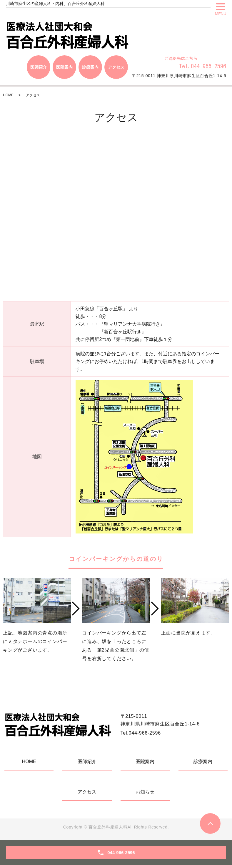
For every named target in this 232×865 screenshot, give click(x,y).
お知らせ (145, 791)
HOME (8, 95)
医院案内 (145, 761)
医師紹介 (87, 761)
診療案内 (202, 761)
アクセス (87, 791)
